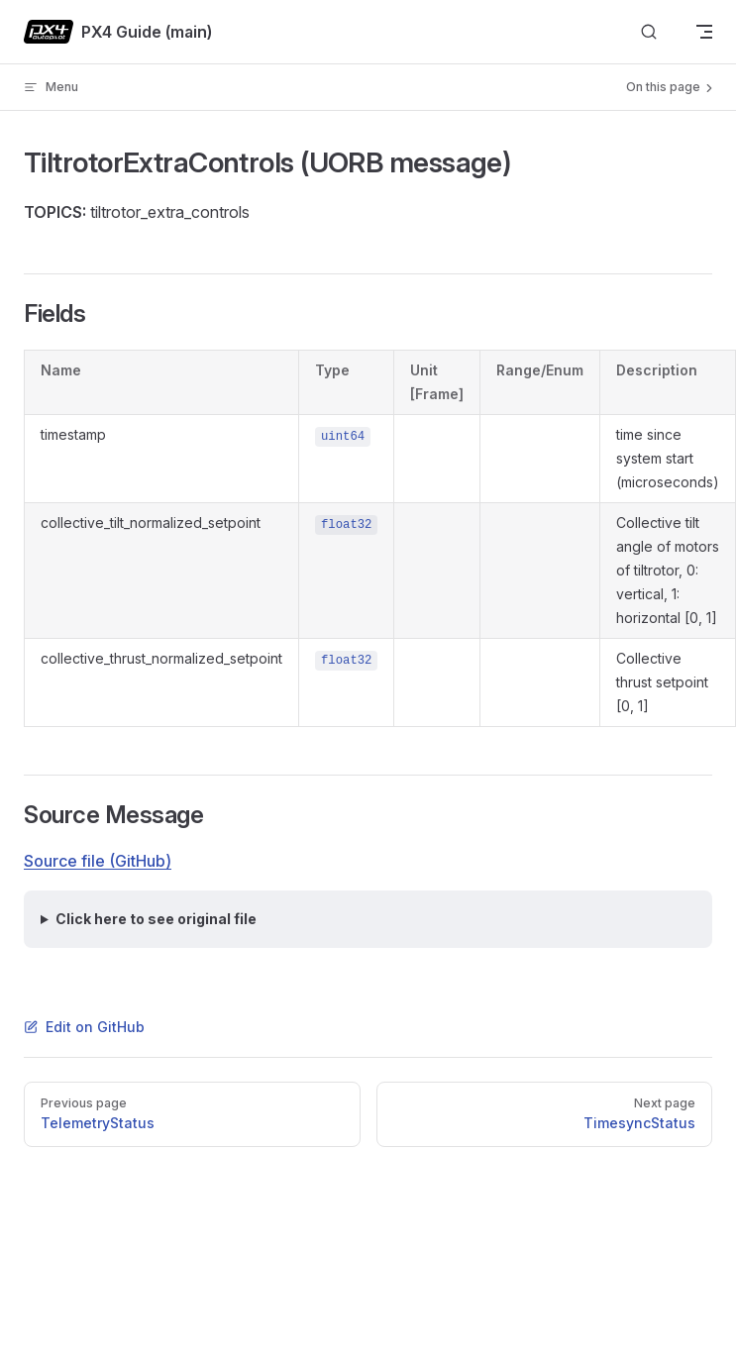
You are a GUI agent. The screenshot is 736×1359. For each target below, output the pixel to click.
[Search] (649, 32)
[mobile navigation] (704, 31)
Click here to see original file (156, 918)
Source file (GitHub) (97, 861)
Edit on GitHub (84, 1026)
